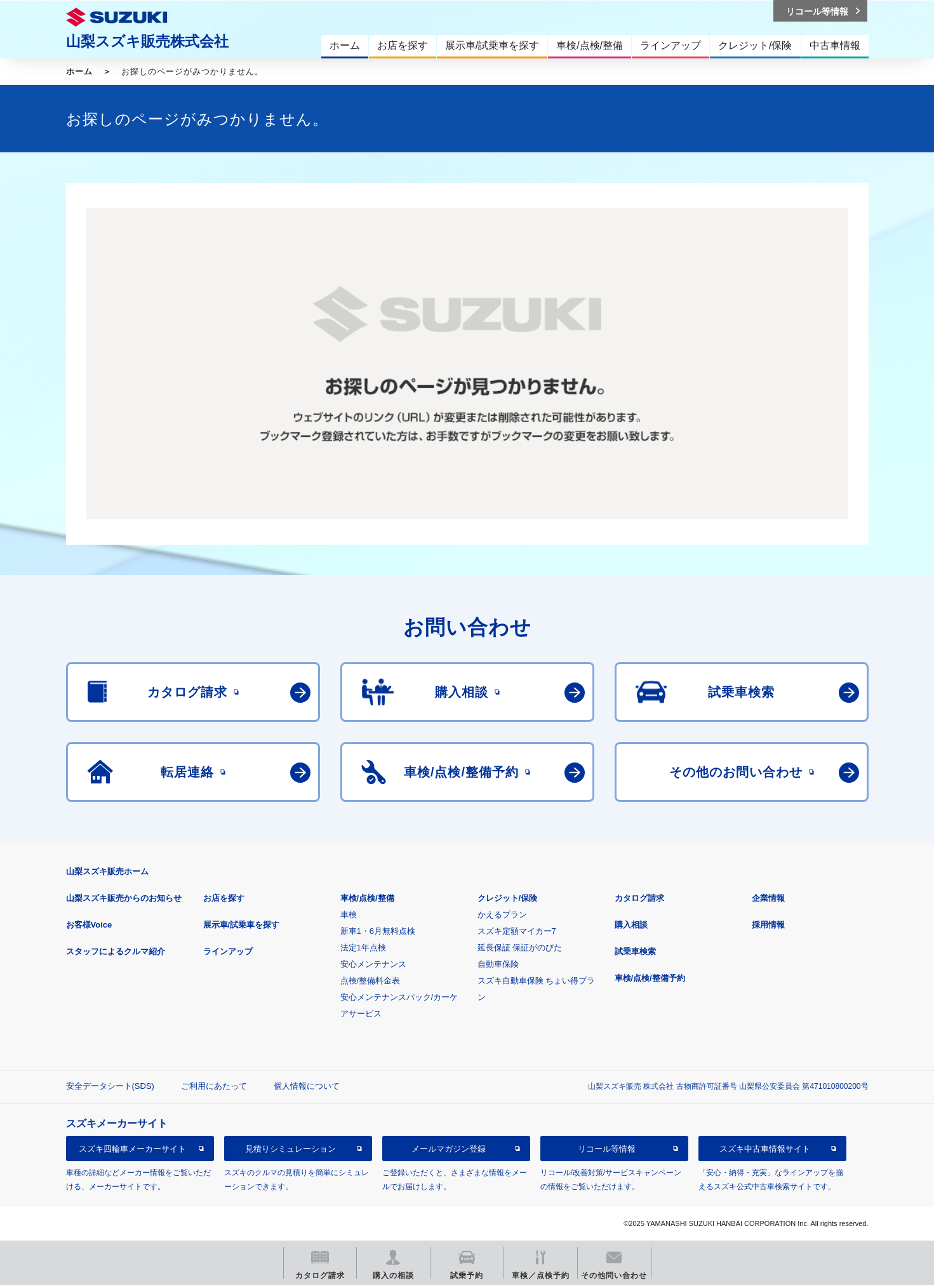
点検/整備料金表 (370, 980)
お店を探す (223, 898)
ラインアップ (228, 951)
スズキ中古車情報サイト (764, 1149)
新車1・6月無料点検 (377, 931)
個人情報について (307, 1086)
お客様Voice (89, 924)
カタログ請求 (639, 898)
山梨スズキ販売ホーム (107, 871)
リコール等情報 (607, 1149)
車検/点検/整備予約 (650, 978)
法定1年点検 (363, 947)
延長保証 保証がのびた (520, 947)
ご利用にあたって (214, 1086)
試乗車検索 (635, 951)
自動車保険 (498, 964)
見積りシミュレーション (290, 1149)
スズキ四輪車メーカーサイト (132, 1149)
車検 (348, 914)
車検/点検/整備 (367, 898)
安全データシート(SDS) (110, 1086)
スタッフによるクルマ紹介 (115, 951)
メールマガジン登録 (448, 1149)
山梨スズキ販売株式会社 (147, 41)
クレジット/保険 (507, 898)
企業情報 (768, 898)
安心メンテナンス (373, 964)
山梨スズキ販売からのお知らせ (124, 898)
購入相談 (631, 924)
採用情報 (768, 924)
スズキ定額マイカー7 (516, 931)
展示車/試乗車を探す (241, 924)
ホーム (79, 71)
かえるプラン (502, 914)
